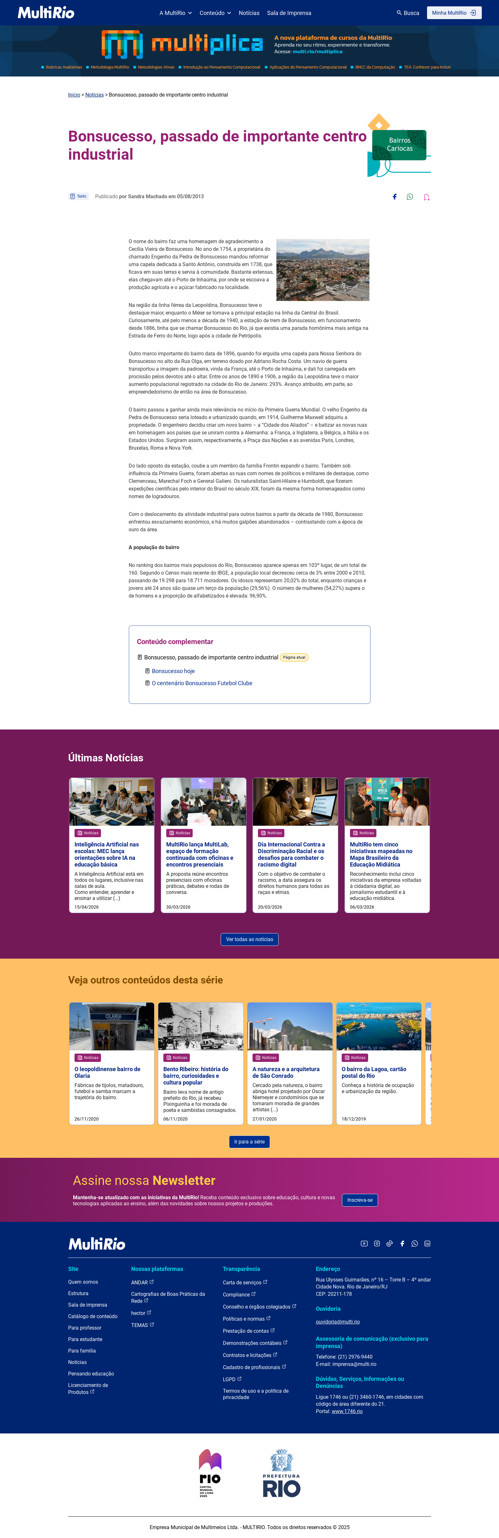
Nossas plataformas (157, 1269)
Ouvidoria (328, 1308)
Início (74, 95)
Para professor (84, 1328)
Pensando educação (91, 1374)
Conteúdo (215, 13)
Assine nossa (144, 1180)
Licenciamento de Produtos (88, 1388)
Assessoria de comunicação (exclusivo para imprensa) (372, 1342)
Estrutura (78, 1293)
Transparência (241, 1269)
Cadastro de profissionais (255, 1367)
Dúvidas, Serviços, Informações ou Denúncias (360, 1382)
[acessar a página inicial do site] (46, 13)
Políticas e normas (247, 1318)
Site (73, 1269)
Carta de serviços (245, 1282)
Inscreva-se (360, 1200)
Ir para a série (249, 1142)
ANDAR (142, 1282)
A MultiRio (176, 13)
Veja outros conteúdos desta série (145, 980)
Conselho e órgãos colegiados (260, 1306)
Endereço (328, 1269)
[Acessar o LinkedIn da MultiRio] (427, 1244)
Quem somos (83, 1282)
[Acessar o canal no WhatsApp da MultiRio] (415, 1244)
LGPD (232, 1379)
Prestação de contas (249, 1330)
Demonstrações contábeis (255, 1342)
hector (141, 1312)
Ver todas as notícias (249, 939)
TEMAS (142, 1325)
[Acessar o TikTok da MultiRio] (390, 1244)
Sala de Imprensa (289, 13)
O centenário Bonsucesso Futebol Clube (202, 683)
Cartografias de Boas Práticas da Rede (168, 1297)
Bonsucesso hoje (173, 671)
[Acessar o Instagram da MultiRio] (377, 1244)
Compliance (239, 1294)
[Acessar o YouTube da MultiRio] (364, 1244)
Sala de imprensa (87, 1305)
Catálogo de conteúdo (93, 1316)
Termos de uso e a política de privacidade (256, 1394)
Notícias (249, 13)
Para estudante (85, 1339)
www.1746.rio (347, 1411)
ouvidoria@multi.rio (338, 1322)
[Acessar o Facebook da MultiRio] (402, 1244)
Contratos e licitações (250, 1355)
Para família (82, 1351)
